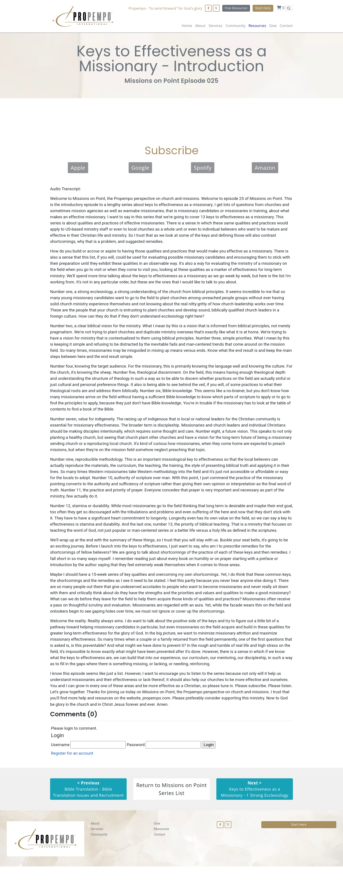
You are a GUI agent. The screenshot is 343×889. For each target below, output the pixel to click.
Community (99, 857)
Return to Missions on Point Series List (171, 808)
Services (97, 851)
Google (140, 168)
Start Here (263, 8)
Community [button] (235, 25)
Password (164, 761)
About (200, 25)
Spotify (203, 168)
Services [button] (215, 25)
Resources (161, 851)
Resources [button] (257, 25)
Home (187, 25)
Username (88, 761)
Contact (286, 25)
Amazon (265, 168)
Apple (78, 168)
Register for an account (72, 769)
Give (272, 25)
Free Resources (236, 8)
